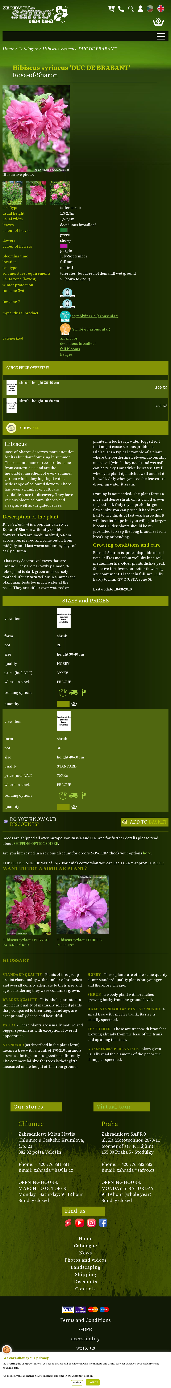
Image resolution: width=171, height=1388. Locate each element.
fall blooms (70, 349)
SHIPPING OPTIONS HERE (35, 843)
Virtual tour (113, 1106)
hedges (66, 354)
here (147, 853)
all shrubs (69, 338)
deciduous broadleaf (78, 343)
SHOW (29, 428)
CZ (149, 7)
